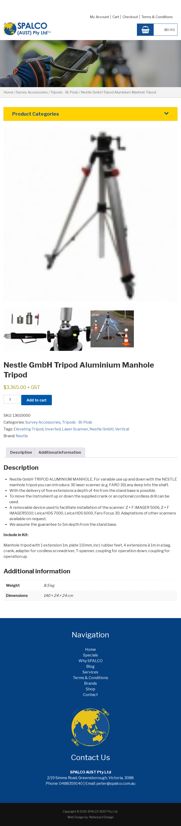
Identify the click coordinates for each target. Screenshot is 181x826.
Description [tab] (21, 452)
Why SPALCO (90, 661)
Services (90, 672)
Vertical (122, 429)
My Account (99, 17)
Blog (90, 666)
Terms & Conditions (157, 17)
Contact (90, 694)
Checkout (130, 17)
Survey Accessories (32, 92)
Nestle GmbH (102, 429)
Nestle (22, 436)
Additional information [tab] (59, 452)
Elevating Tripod (28, 429)
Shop (90, 689)
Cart (115, 17)
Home (8, 92)
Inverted (53, 429)
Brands (90, 683)
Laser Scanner (75, 429)
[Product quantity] (12, 399)
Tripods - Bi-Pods (64, 92)
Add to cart (36, 400)
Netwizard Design (101, 817)
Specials (90, 655)
